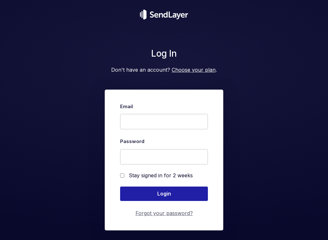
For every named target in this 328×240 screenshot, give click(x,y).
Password (132, 141)
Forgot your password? (164, 213)
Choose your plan (194, 70)
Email (126, 106)
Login (164, 193)
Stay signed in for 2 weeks (156, 175)
